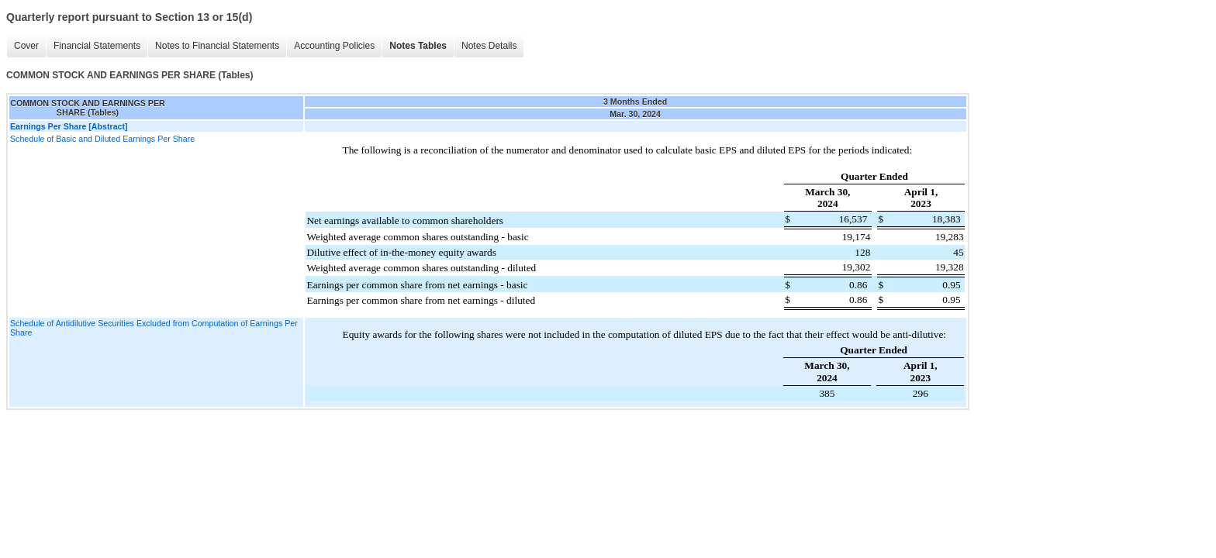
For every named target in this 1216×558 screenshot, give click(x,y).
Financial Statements (97, 45)
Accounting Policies (334, 45)
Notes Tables (418, 45)
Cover (26, 45)
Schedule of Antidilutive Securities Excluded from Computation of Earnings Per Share (154, 328)
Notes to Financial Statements (217, 45)
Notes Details (488, 45)
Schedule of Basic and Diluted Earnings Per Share (102, 138)
